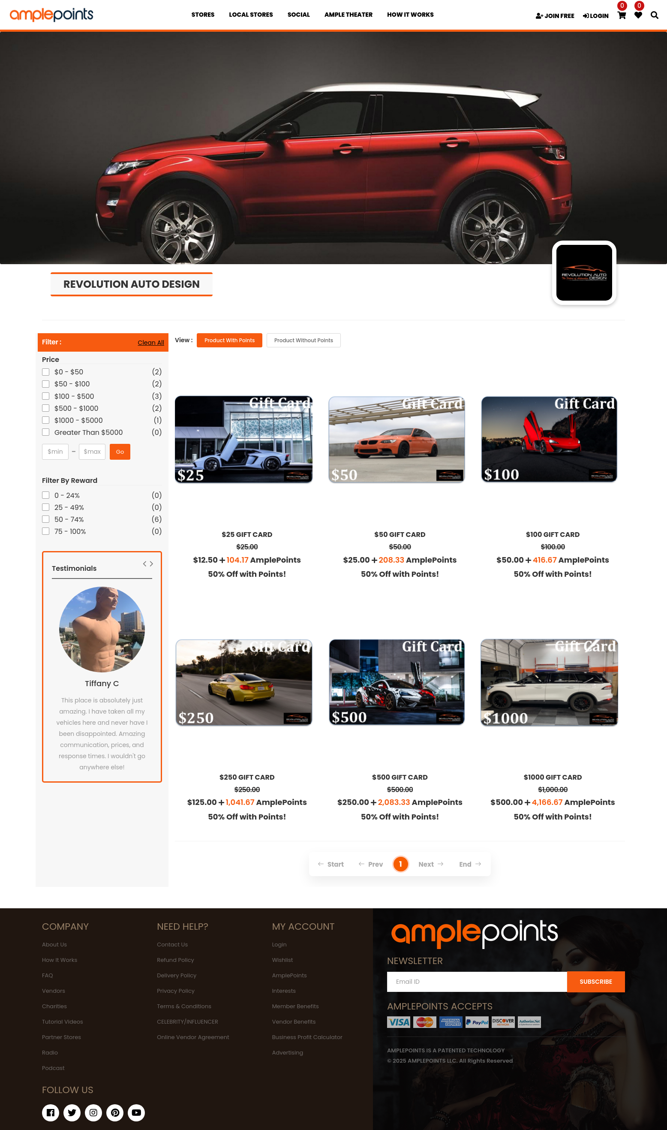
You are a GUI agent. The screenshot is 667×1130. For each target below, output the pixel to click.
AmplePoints (289, 975)
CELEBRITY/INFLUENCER (187, 1022)
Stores (203, 14)
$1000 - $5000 (79, 420)
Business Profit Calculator (307, 1037)
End (470, 864)
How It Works (59, 960)
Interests (284, 991)
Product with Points (229, 340)
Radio (50, 1053)
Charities (54, 1006)
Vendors (53, 991)
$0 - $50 (69, 372)
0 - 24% (67, 495)
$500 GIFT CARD (400, 777)
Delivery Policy (176, 975)
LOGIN (596, 16)
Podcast (53, 1068)
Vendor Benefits (294, 1022)
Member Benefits (295, 1006)
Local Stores (251, 14)
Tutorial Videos (62, 1022)
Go (120, 452)
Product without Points (303, 340)
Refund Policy (175, 960)
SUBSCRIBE (596, 981)
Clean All (151, 343)
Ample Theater (348, 14)
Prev (370, 864)
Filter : (51, 342)
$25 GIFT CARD (247, 534)
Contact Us (172, 944)
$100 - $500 (75, 396)
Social (299, 14)
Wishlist (282, 960)
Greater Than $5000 (89, 432)
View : (183, 340)
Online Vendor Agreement (193, 1037)
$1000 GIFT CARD (553, 777)
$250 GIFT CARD (246, 777)
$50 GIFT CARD (399, 534)
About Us (54, 944)
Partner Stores (61, 1037)
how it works (410, 14)
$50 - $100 (72, 384)
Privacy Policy (176, 991)
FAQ (47, 975)
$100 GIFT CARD (553, 534)
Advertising (287, 1053)
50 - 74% (69, 519)
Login (279, 944)
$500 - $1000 (77, 408)
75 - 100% (70, 531)
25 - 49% (69, 507)
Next (431, 864)
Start (331, 864)
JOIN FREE (555, 16)
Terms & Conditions (184, 1006)
